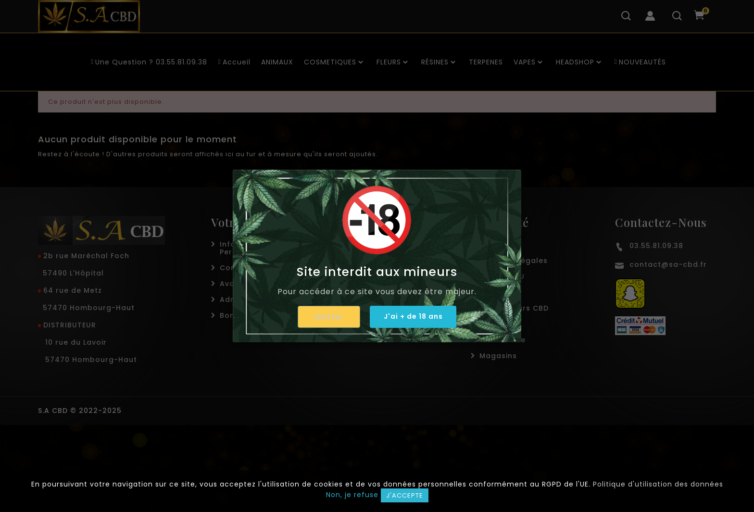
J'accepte (404, 495)
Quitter (328, 317)
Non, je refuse (352, 494)
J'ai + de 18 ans (413, 316)
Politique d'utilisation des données (658, 484)
